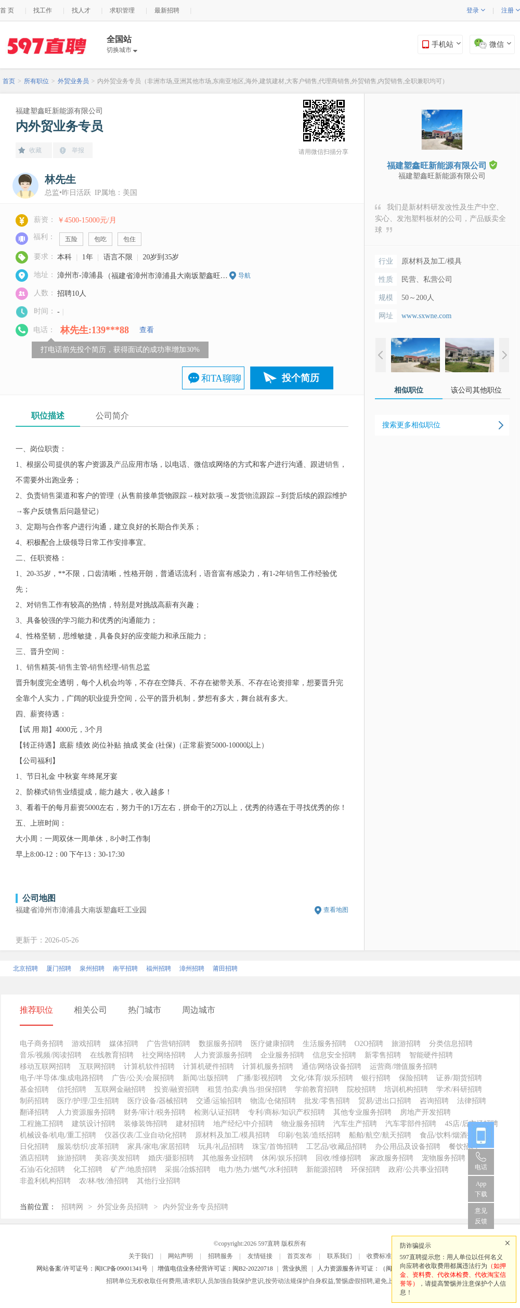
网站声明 (180, 1256)
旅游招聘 (406, 1044)
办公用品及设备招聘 (407, 1146)
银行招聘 (376, 1078)
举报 (78, 150)
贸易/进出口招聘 (384, 1101)
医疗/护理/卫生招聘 (88, 1101)
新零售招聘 (383, 1055)
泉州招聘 (92, 968)
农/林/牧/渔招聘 (104, 1181)
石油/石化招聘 (43, 1169)
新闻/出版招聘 (205, 1078)
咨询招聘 (434, 1101)
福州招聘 (158, 968)
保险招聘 (413, 1078)
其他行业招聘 (158, 1181)
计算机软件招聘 (149, 1066)
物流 (252, 496)
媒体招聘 (123, 1044)
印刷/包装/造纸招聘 (309, 1135)
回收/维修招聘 (338, 1158)
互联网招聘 (97, 1066)
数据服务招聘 (220, 1044)
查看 (146, 330)
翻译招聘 (34, 1112)
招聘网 (72, 1207)
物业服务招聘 (303, 1124)
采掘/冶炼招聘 (188, 1169)
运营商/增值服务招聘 (403, 1066)
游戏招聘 (86, 1044)
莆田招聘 (225, 968)
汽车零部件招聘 (410, 1124)
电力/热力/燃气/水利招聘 (258, 1169)
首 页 (7, 10)
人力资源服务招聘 (223, 1055)
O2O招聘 (369, 1044)
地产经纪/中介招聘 (243, 1124)
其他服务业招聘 (227, 1158)
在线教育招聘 (112, 1055)
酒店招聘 (34, 1158)
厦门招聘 (58, 968)
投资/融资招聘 (177, 1089)
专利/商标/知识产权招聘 (286, 1112)
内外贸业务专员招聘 (195, 1207)
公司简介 (112, 415)
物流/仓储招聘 (273, 1101)
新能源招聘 (324, 1169)
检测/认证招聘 (217, 1112)
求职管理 (122, 10)
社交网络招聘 (164, 1055)
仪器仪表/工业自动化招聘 (146, 1135)
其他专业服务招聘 (362, 1112)
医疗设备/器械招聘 (157, 1101)
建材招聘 (190, 1124)
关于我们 (140, 1256)
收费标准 (379, 1256)
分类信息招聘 (451, 1044)
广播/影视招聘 (259, 1078)
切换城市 (122, 50)
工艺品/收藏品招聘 (336, 1146)
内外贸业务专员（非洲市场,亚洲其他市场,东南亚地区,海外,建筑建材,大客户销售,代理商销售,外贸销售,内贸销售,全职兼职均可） (272, 81)
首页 (9, 81)
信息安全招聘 (334, 1055)
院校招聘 (361, 1089)
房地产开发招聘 (425, 1112)
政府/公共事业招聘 (418, 1169)
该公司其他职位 (476, 390)
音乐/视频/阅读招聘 (51, 1055)
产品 (121, 464)
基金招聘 (34, 1089)
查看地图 (335, 909)
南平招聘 (125, 968)
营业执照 (294, 1268)
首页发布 (299, 1256)
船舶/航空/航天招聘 (380, 1135)
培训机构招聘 (406, 1089)
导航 (244, 275)
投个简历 (300, 378)
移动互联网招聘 (45, 1066)
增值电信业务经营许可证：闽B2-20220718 (215, 1268)
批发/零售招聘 (327, 1101)
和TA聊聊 (221, 378)
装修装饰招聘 (145, 1124)
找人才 (81, 10)
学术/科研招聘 (459, 1089)
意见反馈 (481, 1216)
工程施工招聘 (41, 1124)
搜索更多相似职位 (411, 425)
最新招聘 (166, 10)
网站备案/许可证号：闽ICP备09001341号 (92, 1268)
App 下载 (481, 1189)
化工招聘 (87, 1169)
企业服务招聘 (282, 1055)
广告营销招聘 (168, 1044)
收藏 (35, 150)
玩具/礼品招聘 (221, 1146)
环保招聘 (365, 1169)
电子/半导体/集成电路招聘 (62, 1078)
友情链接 (260, 1256)
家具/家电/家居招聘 (158, 1146)
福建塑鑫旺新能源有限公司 (59, 111)
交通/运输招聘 (219, 1101)
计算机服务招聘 (267, 1066)
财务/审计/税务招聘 (155, 1112)
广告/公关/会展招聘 (143, 1078)
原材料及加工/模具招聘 (232, 1135)
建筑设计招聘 (93, 1124)
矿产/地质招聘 (134, 1169)
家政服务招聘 (391, 1158)
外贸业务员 (73, 81)
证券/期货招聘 (459, 1078)
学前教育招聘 (317, 1089)
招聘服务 (220, 1256)
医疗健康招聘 (272, 1044)
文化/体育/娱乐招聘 (322, 1078)
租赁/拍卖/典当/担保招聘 (247, 1089)
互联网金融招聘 (120, 1089)
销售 (332, 464)
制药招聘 (34, 1101)
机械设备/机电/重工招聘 (58, 1135)
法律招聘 (471, 1101)
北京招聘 (25, 968)
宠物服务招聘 (443, 1158)
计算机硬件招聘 (208, 1066)
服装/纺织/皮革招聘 (88, 1146)
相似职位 (408, 390)
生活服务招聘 (324, 1044)
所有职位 (36, 81)
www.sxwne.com (426, 316)
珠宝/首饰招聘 (275, 1146)
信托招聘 (71, 1089)
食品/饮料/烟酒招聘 (451, 1135)
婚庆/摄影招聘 (171, 1158)
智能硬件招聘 (431, 1055)
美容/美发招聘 (117, 1158)
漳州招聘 (191, 968)
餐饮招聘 (463, 1146)
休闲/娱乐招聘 (284, 1158)
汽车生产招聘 (355, 1124)
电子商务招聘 (41, 1044)
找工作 (42, 10)
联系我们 (339, 1256)
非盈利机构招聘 (45, 1181)
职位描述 (47, 415)
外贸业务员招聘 (122, 1207)
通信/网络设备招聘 (332, 1066)
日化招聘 (34, 1146)
